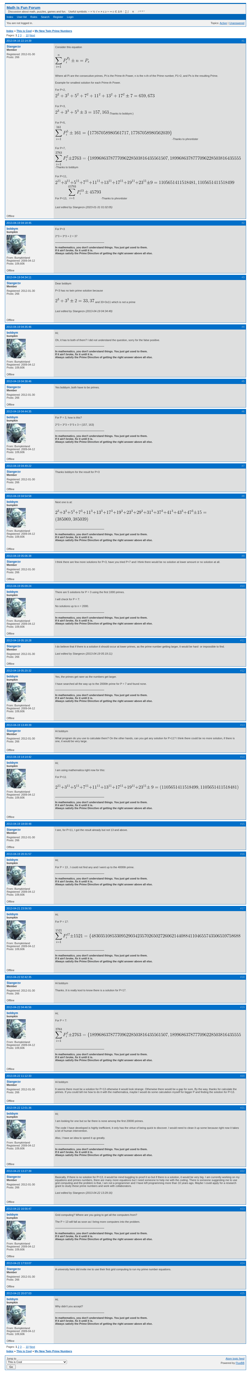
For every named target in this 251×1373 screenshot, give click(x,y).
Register (58, 16)
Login (70, 16)
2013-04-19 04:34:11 (18, 277)
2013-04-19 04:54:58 (18, 496)
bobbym (12, 228)
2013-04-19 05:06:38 (18, 555)
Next (32, 35)
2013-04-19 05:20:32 (18, 670)
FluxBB (240, 1362)
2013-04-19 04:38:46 (18, 381)
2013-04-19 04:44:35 (18, 411)
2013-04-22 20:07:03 (18, 1293)
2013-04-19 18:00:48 (18, 823)
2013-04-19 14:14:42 (18, 756)
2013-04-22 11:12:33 (18, 1075)
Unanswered (236, 23)
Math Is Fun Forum (23, 7)
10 (27, 35)
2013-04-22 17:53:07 (18, 1263)
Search (45, 16)
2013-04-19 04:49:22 (18, 465)
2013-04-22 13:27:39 (18, 1171)
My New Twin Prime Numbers (53, 30)
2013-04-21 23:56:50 (18, 908)
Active (223, 23)
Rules (33, 16)
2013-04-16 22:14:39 (18, 40)
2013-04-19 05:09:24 (18, 586)
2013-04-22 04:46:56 (18, 1007)
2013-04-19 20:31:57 (18, 853)
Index (10, 16)
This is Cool (24, 30)
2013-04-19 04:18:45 (18, 222)
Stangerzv (14, 46)
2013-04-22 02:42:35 (18, 977)
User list (22, 16)
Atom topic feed (235, 1358)
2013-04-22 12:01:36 (18, 1107)
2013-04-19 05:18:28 (18, 640)
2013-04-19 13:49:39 (18, 725)
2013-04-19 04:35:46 (18, 326)
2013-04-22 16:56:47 (18, 1208)
